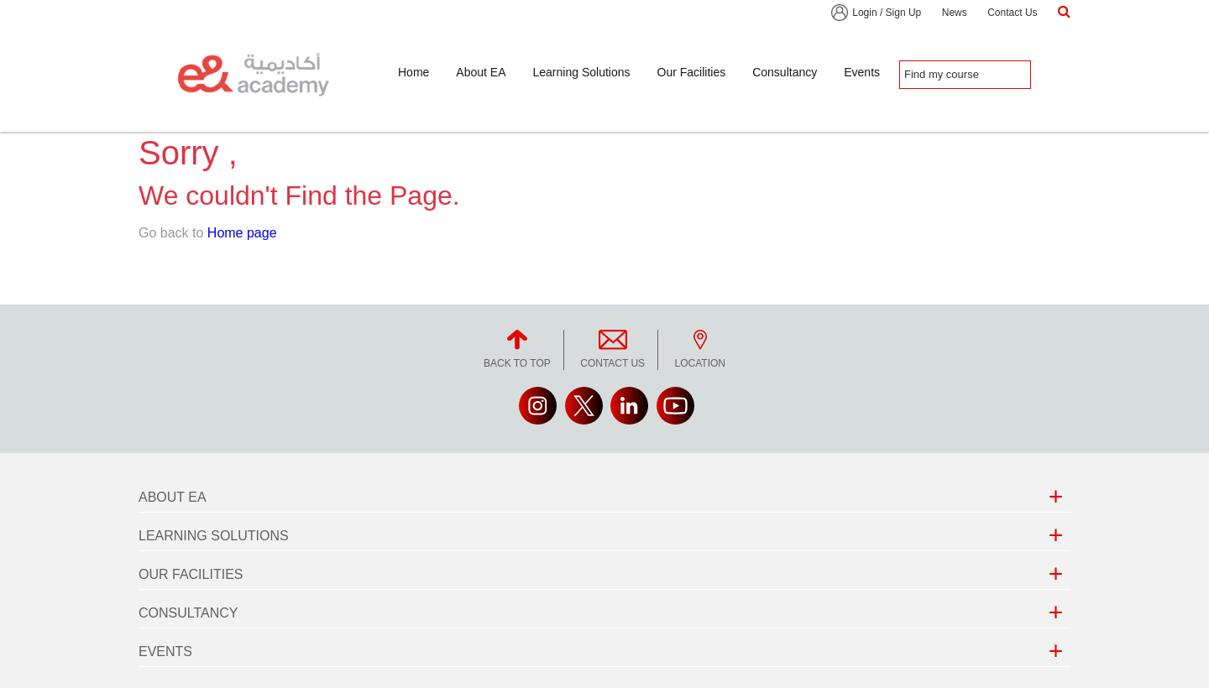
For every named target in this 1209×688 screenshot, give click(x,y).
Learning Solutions (214, 536)
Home (413, 72)
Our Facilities (191, 574)
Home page (242, 233)
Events (165, 651)
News (954, 12)
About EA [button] (480, 72)
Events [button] (862, 72)
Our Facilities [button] (691, 72)
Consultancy (188, 613)
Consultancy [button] (784, 72)
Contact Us (1012, 12)
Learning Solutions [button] (582, 72)
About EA (173, 497)
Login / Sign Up (886, 12)
